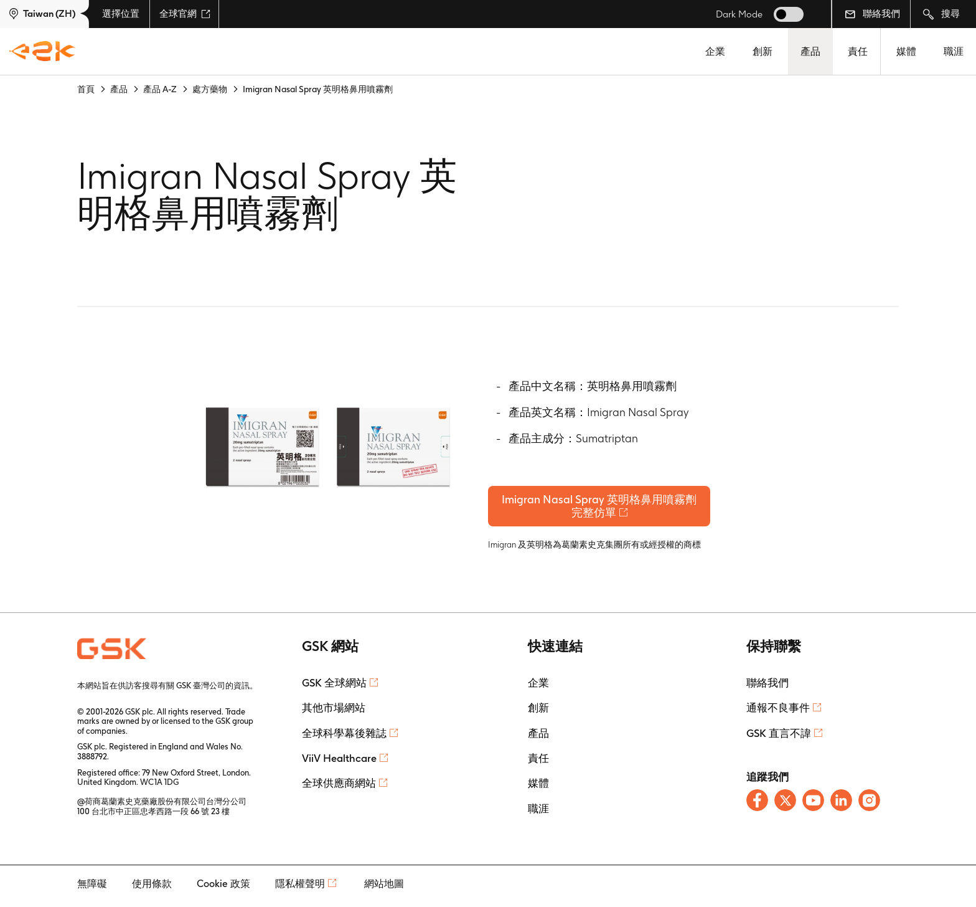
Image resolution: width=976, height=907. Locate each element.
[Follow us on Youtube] (813, 805)
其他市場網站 (333, 712)
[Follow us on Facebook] (757, 805)
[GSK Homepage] (42, 51)
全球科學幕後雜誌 (344, 737)
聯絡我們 (872, 13)
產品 (810, 51)
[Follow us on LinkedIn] (841, 805)
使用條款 (152, 889)
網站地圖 (384, 889)
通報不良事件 (778, 712)
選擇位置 (120, 13)
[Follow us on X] (785, 805)
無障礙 (92, 889)
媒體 (906, 51)
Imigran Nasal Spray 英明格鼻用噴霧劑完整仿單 (604, 508)
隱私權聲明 (300, 889)
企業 (715, 51)
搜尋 (941, 14)
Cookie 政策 (223, 889)
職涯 (954, 51)
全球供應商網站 (339, 788)
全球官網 (184, 13)
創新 (762, 51)
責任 (858, 51)
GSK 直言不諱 (778, 737)
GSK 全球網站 (334, 687)
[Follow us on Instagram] (869, 805)
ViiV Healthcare (339, 763)
